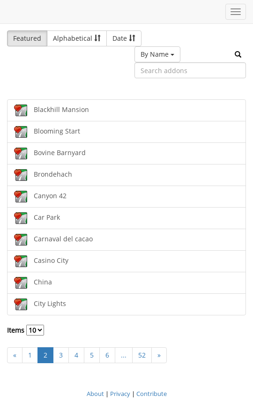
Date (123, 38)
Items (25, 330)
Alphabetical (77, 38)
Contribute (151, 393)
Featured (27, 38)
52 (142, 355)
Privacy (120, 393)
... (123, 355)
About (95, 393)
